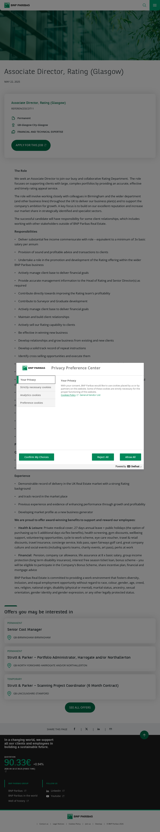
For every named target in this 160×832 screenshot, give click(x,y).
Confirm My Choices (36, 457)
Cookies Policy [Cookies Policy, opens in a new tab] (68, 395)
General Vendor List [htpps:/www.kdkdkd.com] (90, 395)
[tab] (36, 380)
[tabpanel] (100, 390)
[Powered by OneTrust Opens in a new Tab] (129, 467)
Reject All (103, 457)
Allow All (130, 457)
